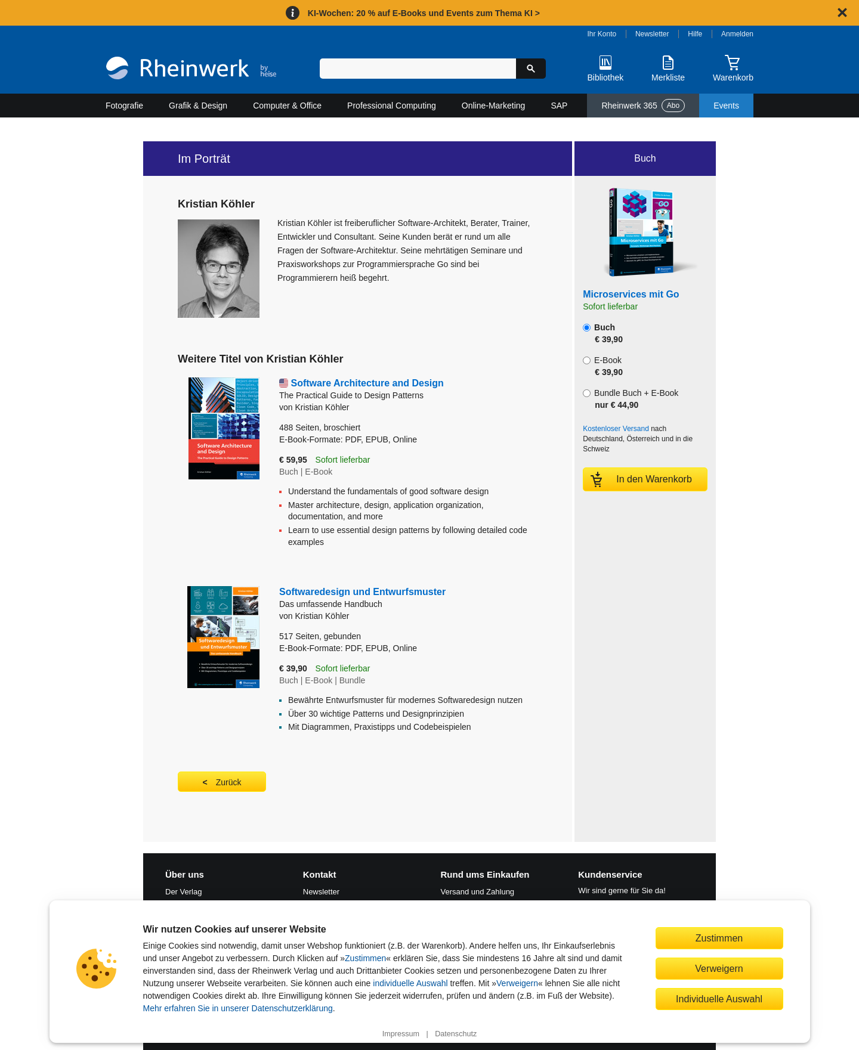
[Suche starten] (531, 68)
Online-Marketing (494, 105)
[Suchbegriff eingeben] (418, 68)
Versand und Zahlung (478, 891)
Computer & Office (287, 105)
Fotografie (124, 105)
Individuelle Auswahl (719, 998)
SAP (559, 105)
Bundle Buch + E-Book (630, 399)
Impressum (400, 1034)
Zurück (229, 782)
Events (726, 105)
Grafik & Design (198, 105)
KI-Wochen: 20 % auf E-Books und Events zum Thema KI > (424, 13)
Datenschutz (456, 1034)
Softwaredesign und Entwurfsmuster (401, 598)
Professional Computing (391, 105)
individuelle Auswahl (410, 983)
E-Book (603, 366)
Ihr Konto (602, 34)
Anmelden (737, 34)
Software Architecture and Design (408, 389)
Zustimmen (365, 958)
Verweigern (517, 983)
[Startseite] (191, 69)
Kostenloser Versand (616, 429)
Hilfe (695, 34)
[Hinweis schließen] (842, 12)
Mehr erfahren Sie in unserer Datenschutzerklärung (238, 1008)
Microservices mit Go (631, 294)
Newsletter (652, 34)
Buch (603, 333)
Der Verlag (183, 891)
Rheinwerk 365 (643, 105)
